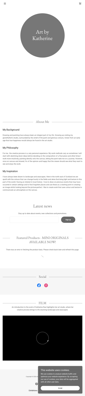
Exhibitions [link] (33, 390)
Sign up (68, 220)
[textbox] (34, 220)
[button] (9, 3)
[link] (80, 3)
